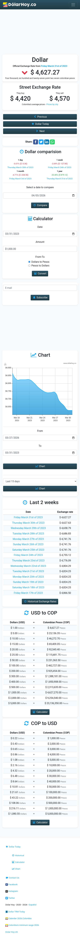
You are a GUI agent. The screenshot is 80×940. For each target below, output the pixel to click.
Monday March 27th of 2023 (28, 539)
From (40, 430)
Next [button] (40, 131)
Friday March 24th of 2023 (59, 167)
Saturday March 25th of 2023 (28, 549)
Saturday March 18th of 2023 (28, 587)
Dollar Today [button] (40, 123)
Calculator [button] (40, 711)
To (40, 445)
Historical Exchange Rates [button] (40, 601)
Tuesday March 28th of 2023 (28, 533)
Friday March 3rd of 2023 (20, 178)
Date (40, 226)
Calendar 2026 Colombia (18, 918)
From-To (40, 256)
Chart (40, 466)
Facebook (11, 884)
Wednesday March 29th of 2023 (28, 528)
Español (32, 904)
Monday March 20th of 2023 (28, 576)
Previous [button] (40, 116)
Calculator (18, 862)
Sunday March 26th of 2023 (28, 544)
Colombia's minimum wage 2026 (22, 925)
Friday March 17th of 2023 (28, 592)
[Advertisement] (40, 33)
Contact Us (12, 877)
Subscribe (40, 297)
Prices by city (52, 104)
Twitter (10, 898)
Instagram (11, 891)
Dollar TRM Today (15, 911)
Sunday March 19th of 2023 (28, 582)
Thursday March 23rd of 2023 (28, 560)
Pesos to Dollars (40, 265)
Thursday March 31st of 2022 (60, 178)
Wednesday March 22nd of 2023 (28, 565)
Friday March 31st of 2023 (28, 517)
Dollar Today (12, 846)
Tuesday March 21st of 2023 (28, 571)
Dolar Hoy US (11, 932)
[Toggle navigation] (73, 5)
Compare (40, 205)
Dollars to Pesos (40, 261)
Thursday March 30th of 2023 (20, 167)
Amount (40, 241)
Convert (40, 273)
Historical (18, 855)
